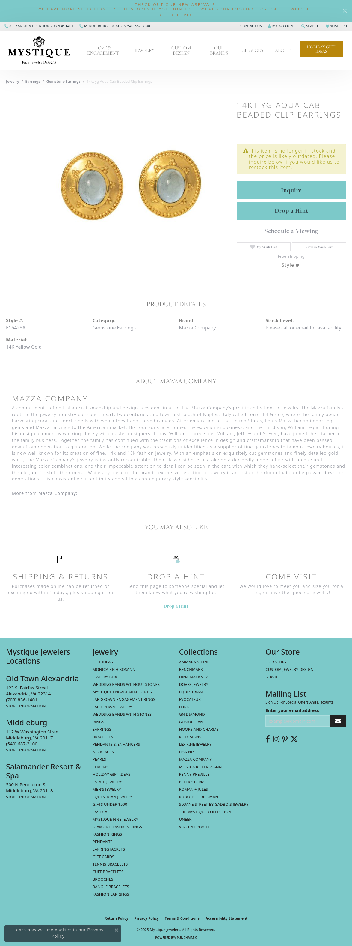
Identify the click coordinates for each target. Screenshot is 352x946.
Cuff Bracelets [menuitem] (108, 871)
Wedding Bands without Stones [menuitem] (126, 684)
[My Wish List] (337, 26)
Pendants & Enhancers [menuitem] (116, 744)
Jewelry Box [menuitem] (105, 677)
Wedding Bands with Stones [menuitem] (122, 714)
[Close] (344, 10)
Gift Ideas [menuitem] (103, 662)
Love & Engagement (103, 50)
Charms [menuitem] (100, 766)
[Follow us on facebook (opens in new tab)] (267, 739)
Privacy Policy (146, 918)
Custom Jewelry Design (289, 669)
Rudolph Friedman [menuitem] (198, 796)
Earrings (32, 81)
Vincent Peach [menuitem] (194, 826)
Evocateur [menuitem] (190, 699)
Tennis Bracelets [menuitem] (110, 864)
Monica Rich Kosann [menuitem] (200, 766)
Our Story (276, 662)
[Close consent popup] (116, 930)
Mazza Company (197, 327)
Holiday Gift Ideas (321, 49)
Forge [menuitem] (185, 707)
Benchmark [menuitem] (191, 669)
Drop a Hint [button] (291, 210)
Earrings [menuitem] (102, 729)
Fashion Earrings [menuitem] (111, 894)
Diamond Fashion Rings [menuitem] (117, 826)
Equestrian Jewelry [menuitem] (113, 796)
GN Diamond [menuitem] (192, 714)
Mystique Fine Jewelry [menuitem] (115, 819)
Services (252, 50)
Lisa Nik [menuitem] (187, 751)
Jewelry (145, 50)
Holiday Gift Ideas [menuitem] (111, 774)
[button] (176, 15)
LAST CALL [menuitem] (102, 811)
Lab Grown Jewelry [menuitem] (112, 707)
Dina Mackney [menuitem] (193, 677)
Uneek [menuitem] (185, 819)
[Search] (310, 26)
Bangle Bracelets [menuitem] (111, 886)
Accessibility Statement (226, 918)
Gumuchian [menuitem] (191, 721)
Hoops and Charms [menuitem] (199, 729)
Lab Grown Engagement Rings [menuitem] (124, 699)
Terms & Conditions (182, 918)
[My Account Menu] (281, 26)
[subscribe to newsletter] (338, 721)
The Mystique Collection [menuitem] (205, 811)
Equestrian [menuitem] (191, 692)
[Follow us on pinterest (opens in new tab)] (285, 739)
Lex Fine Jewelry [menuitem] (195, 744)
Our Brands (219, 50)
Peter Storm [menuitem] (192, 781)
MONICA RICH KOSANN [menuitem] (114, 669)
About (283, 50)
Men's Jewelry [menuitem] (107, 789)
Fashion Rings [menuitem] (107, 834)
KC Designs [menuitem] (190, 736)
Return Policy (117, 918)
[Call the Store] (21, 700)
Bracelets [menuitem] (103, 736)
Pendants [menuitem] (103, 841)
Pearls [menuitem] (99, 759)
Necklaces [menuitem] (103, 751)
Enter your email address (292, 710)
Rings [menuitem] (98, 721)
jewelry (12, 81)
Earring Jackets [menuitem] (109, 849)
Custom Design (181, 50)
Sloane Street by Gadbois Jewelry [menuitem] (214, 804)
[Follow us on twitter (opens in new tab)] (294, 739)
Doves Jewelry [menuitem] (193, 684)
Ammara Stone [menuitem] (194, 662)
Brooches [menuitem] (103, 879)
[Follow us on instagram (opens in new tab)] (276, 739)
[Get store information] (26, 706)
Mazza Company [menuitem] (195, 759)
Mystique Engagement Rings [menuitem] (122, 692)
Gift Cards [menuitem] (103, 856)
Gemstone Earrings (63, 81)
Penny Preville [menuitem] (194, 774)
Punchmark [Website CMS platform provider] (187, 938)
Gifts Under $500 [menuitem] (110, 804)
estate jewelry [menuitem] (107, 781)
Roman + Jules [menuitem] (193, 789)
